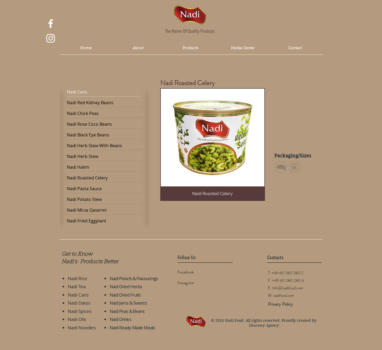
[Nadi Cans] (104, 92)
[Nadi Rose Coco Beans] (104, 124)
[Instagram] (196, 283)
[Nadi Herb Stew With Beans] (104, 146)
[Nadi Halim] (104, 167)
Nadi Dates (79, 303)
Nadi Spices (80, 311)
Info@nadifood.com (287, 288)
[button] (243, 48)
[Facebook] (196, 272)
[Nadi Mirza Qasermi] (104, 210)
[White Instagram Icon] (50, 38)
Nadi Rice (77, 278)
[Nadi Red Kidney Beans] (104, 103)
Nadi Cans (78, 295)
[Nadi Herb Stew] (104, 157)
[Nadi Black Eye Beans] (104, 135)
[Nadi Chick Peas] (104, 114)
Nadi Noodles (82, 327)
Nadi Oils (77, 319)
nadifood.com (283, 295)
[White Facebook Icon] (50, 23)
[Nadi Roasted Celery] (104, 178)
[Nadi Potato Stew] (104, 200)
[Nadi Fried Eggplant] (104, 221)
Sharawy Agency (264, 325)
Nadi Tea (77, 286)
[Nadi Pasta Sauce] (104, 189)
